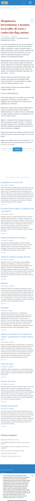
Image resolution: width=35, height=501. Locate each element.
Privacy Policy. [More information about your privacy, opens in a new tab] (19, 500)
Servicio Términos (6, 475)
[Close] (32, 478)
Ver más (17, 149)
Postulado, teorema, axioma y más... (11, 456)
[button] (32, 27)
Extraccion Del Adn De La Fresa (10, 439)
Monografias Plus (5, 7)
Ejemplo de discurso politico (8, 453)
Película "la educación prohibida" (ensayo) (12, 450)
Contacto (3, 473)
